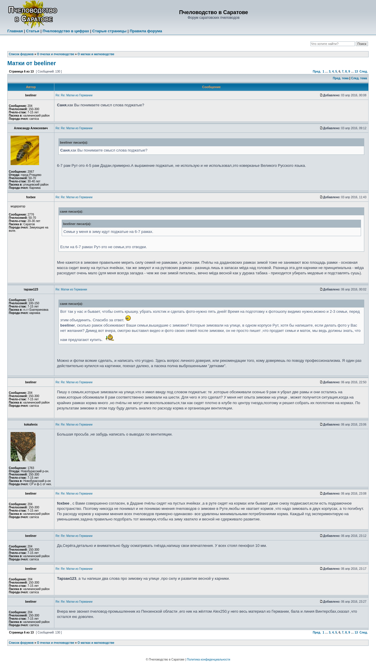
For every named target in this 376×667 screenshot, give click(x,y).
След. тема (359, 78)
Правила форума (146, 31)
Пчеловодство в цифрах (66, 31)
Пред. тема (341, 78)
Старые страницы (109, 31)
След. (364, 71)
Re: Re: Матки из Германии (74, 95)
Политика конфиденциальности (208, 659)
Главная (15, 31)
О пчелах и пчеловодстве (55, 54)
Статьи (32, 31)
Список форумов (21, 54)
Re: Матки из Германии (71, 289)
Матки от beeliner (31, 63)
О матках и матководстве (96, 54)
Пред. (317, 71)
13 (356, 71)
